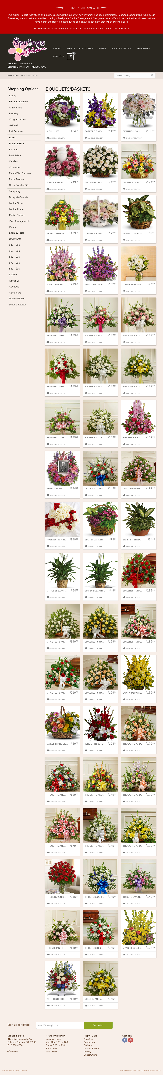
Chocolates (15, 167)
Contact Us (15, 292)
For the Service (17, 203)
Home (9, 75)
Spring (57, 48)
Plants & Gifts (120, 48)
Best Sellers (15, 155)
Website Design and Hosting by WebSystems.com (140, 1070)
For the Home (16, 209)
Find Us (12, 1051)
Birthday (13, 113)
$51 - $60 (14, 250)
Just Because (16, 131)
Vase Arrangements (19, 221)
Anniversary (15, 107)
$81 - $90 (14, 268)
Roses (102, 48)
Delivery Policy (17, 298)
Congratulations (17, 119)
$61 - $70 (14, 256)
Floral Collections (79, 48)
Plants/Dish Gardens (20, 173)
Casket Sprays (16, 215)
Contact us (89, 1042)
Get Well (13, 125)
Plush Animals (16, 179)
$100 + (13, 274)
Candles (13, 161)
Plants (12, 227)
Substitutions (90, 1054)
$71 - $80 (14, 262)
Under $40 (15, 239)
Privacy (87, 1051)
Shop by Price (16, 233)
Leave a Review (17, 304)
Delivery (88, 1045)
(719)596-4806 (38, 66)
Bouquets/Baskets (18, 197)
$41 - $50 (14, 244)
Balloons (13, 149)
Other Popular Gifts (19, 185)
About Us (58, 56)
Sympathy (142, 48)
